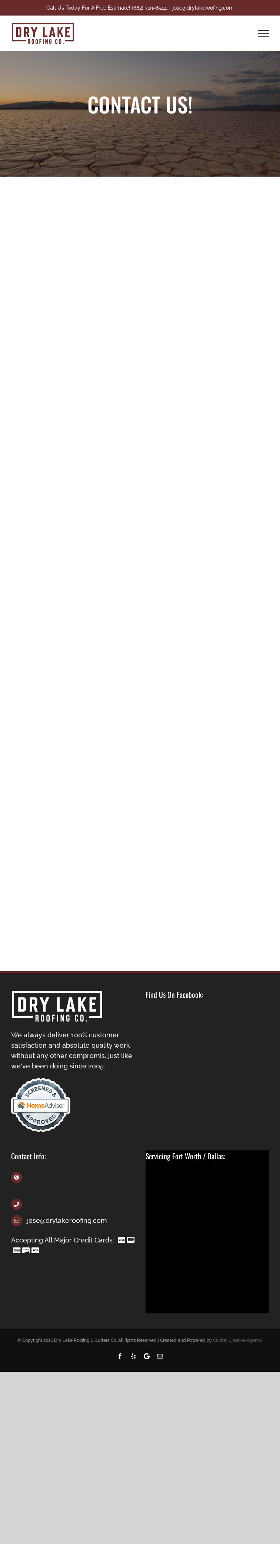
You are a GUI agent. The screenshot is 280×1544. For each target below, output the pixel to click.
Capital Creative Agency (238, 1340)
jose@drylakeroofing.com (203, 8)
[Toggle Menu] (263, 33)
